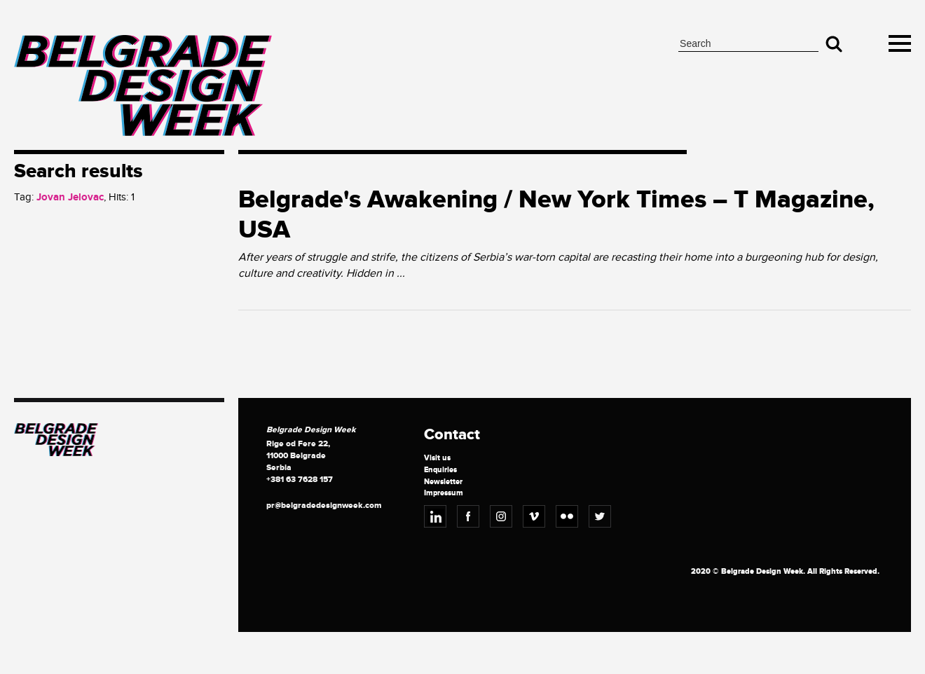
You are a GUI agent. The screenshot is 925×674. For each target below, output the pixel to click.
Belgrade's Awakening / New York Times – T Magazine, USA (556, 214)
